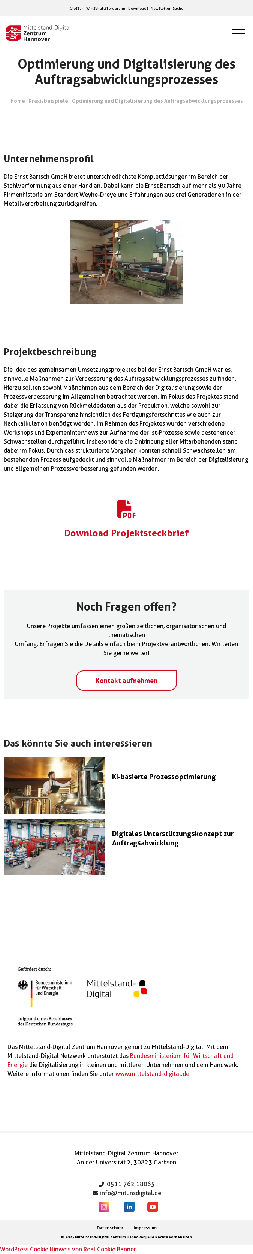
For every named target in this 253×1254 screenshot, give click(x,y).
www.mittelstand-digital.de (152, 1073)
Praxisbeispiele (48, 100)
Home (17, 100)
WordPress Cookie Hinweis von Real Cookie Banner (68, 1249)
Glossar (76, 8)
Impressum (145, 1227)
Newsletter (161, 8)
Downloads (138, 8)
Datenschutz (110, 1227)
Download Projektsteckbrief (126, 533)
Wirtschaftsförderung (105, 8)
